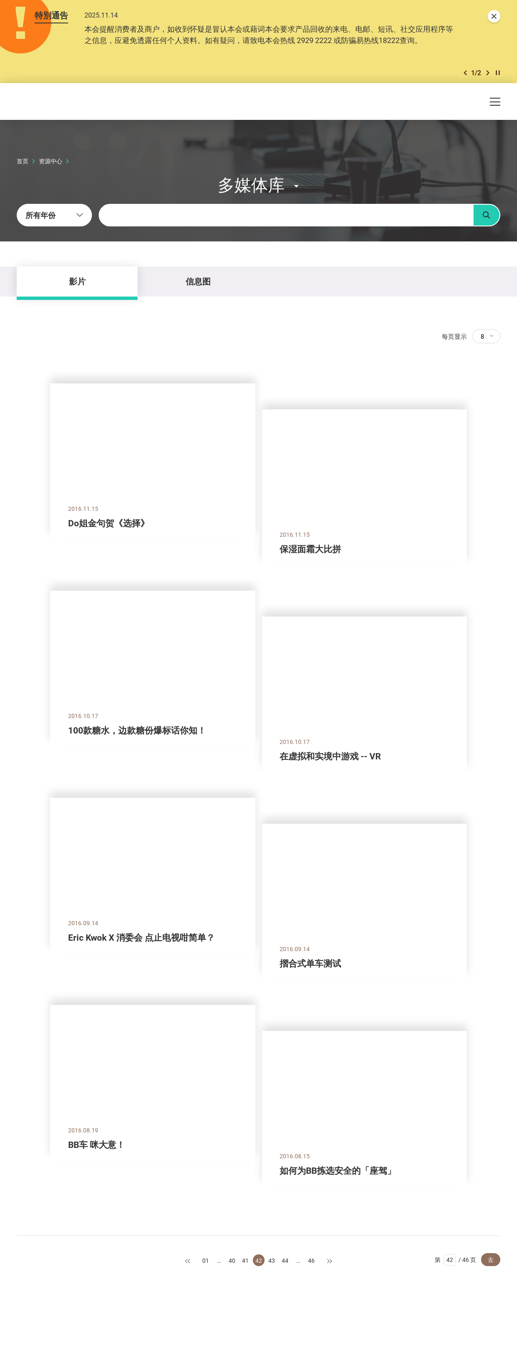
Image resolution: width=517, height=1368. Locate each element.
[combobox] (54, 215)
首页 (22, 161)
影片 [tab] (77, 281)
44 (285, 1260)
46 (311, 1260)
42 (258, 1260)
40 (232, 1260)
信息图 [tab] (198, 281)
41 (245, 1260)
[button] (465, 73)
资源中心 (50, 161)
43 (271, 1260)
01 (205, 1260)
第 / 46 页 (455, 1260)
